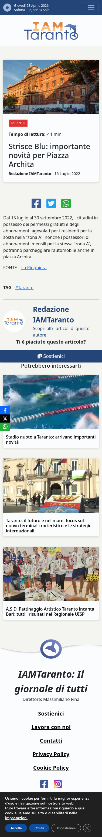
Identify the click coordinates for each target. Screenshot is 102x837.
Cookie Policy (51, 767)
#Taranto (24, 288)
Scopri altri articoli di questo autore (61, 321)
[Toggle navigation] (91, 7)
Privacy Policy (51, 754)
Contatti (51, 740)
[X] (5, 418)
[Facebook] (5, 410)
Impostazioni (66, 828)
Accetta (16, 828)
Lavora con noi (50, 727)
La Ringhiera (34, 268)
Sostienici (51, 713)
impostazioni (16, 818)
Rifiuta (39, 828)
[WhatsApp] (5, 427)
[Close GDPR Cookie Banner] (87, 828)
